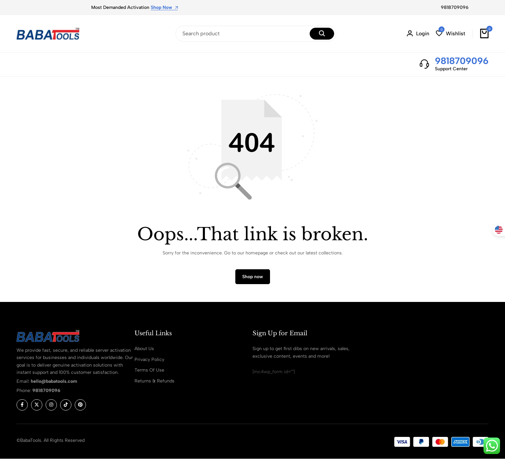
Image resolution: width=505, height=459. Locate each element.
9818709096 (455, 7)
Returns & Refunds (155, 381)
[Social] (22, 404)
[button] (451, 33)
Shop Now (164, 7)
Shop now (252, 276)
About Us (144, 348)
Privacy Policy (149, 359)
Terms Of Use (149, 370)
